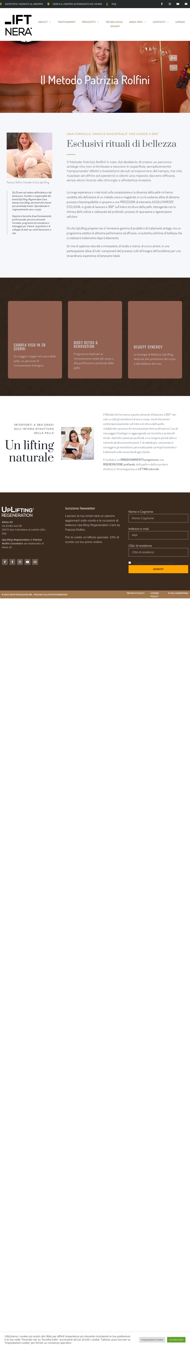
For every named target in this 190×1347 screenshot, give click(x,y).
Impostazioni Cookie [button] (152, 1339)
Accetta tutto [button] (176, 1339)
